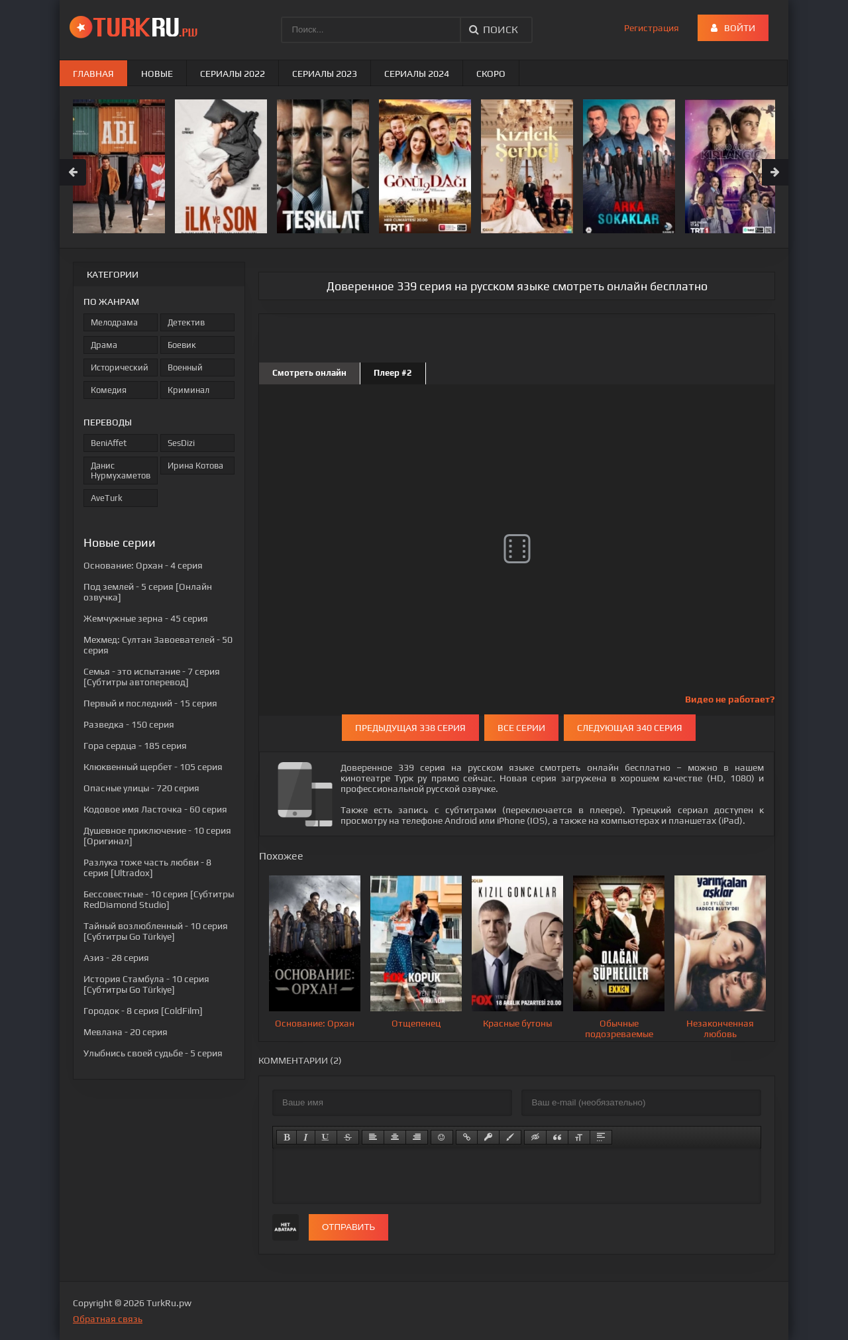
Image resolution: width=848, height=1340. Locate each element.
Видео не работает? (729, 699)
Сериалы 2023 (324, 73)
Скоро (490, 73)
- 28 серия (116, 957)
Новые (157, 73)
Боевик (182, 345)
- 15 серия (150, 703)
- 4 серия (143, 565)
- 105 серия (153, 766)
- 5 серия (153, 1053)
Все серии (521, 727)
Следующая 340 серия (629, 727)
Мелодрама (114, 322)
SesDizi (181, 443)
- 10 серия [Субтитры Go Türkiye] (155, 931)
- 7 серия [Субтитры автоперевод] (151, 676)
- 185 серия (135, 745)
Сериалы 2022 (232, 73)
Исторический (119, 367)
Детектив (186, 322)
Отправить (348, 1227)
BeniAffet (109, 443)
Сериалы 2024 (416, 73)
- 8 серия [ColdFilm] (143, 1010)
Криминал (188, 390)
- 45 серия (145, 618)
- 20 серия (125, 1032)
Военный (185, 367)
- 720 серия (141, 788)
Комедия (109, 390)
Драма (104, 345)
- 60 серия (155, 809)
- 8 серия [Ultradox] (147, 867)
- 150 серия (128, 724)
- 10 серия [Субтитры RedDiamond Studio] (158, 899)
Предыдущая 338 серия (410, 727)
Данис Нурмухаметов (120, 470)
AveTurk (107, 498)
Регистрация (651, 28)
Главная (93, 73)
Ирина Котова (195, 466)
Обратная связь (107, 1318)
